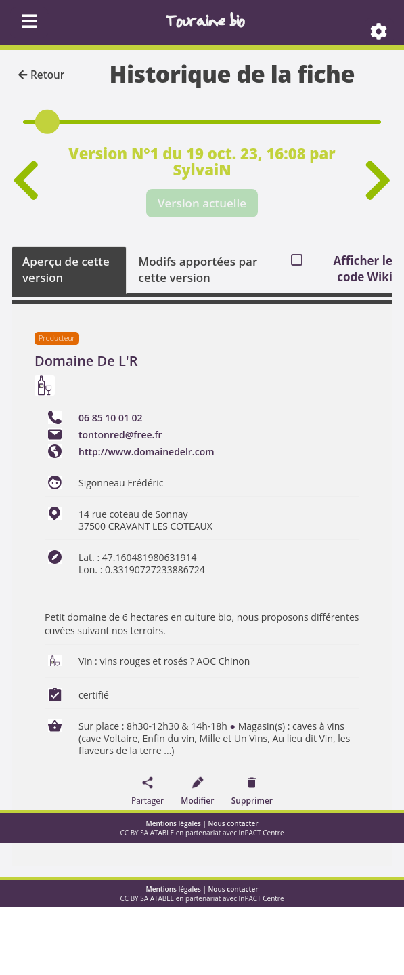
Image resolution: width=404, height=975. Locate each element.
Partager (147, 800)
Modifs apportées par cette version (198, 269)
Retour (41, 74)
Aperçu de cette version (66, 269)
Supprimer (252, 800)
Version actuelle (202, 203)
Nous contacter (233, 823)
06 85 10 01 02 (110, 417)
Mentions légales (173, 823)
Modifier (197, 800)
